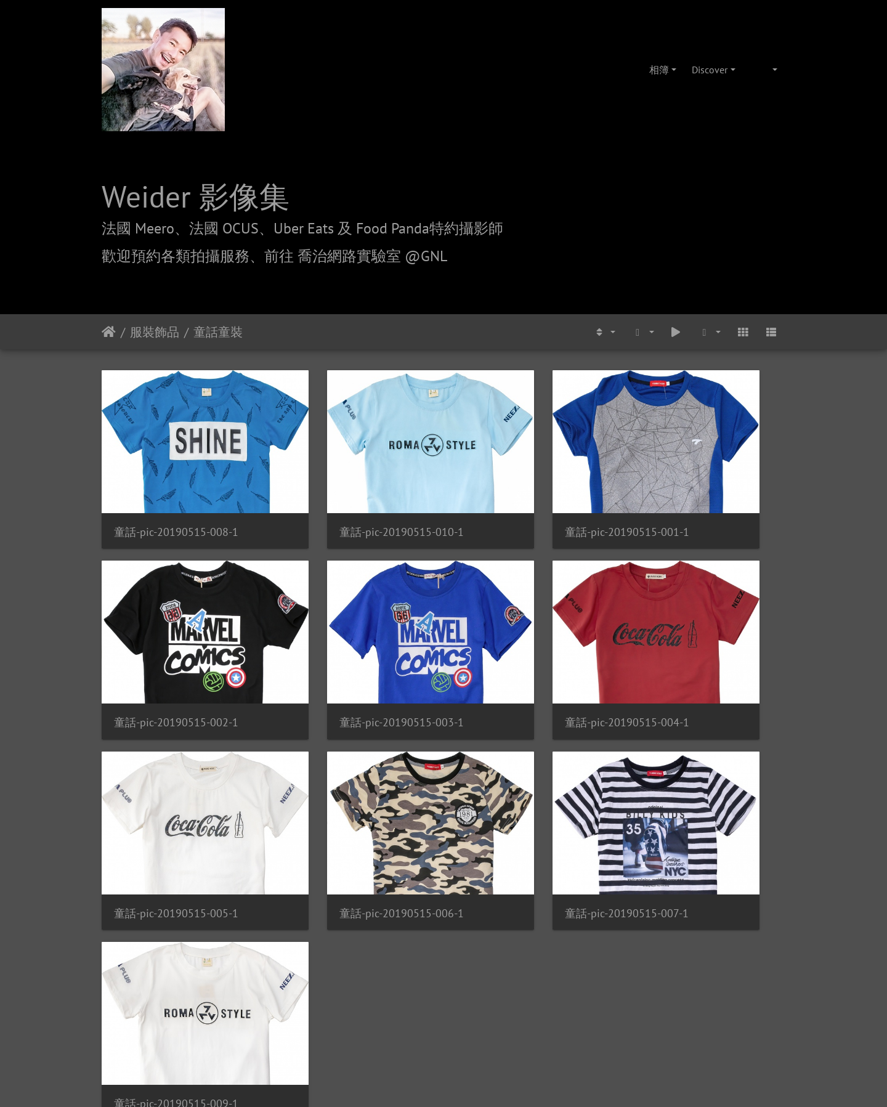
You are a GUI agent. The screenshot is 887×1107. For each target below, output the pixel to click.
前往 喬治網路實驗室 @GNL (355, 256)
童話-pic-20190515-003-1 (176, 653)
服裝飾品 (154, 332)
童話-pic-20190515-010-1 (352, 497)
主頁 (109, 332)
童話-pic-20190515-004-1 (352, 653)
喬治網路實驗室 (408, 928)
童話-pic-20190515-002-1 (703, 497)
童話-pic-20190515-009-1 (352, 809)
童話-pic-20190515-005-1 (527, 653)
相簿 (659, 69)
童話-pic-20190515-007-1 (176, 809)
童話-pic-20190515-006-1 (703, 653)
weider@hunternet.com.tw (443, 1032)
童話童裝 (218, 332)
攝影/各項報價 (481, 928)
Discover (709, 69)
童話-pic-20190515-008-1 (176, 497)
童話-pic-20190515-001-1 (527, 497)
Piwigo (459, 858)
